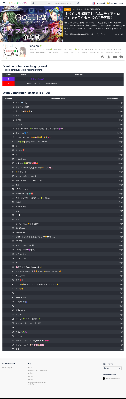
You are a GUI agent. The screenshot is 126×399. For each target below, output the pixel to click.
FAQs (30, 367)
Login (121, 3)
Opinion (30, 379)
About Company (7, 367)
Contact (30, 376)
